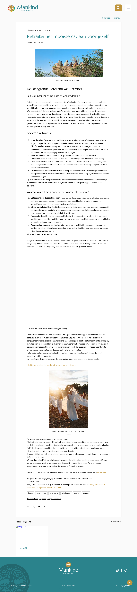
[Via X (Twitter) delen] (33, 507)
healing (30, 493)
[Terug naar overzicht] (111, 18)
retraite (85, 493)
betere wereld (41, 493)
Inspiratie (43, 499)
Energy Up (23, 548)
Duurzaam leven (32, 499)
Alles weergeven (116, 521)
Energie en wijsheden (54, 499)
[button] (128, 7)
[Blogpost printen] (50, 507)
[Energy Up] (32, 535)
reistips (76, 493)
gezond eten (54, 493)
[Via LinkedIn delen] (39, 507)
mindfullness (66, 493)
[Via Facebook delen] (28, 507)
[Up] (129, 582)
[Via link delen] (44, 507)
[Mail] (118, 8)
